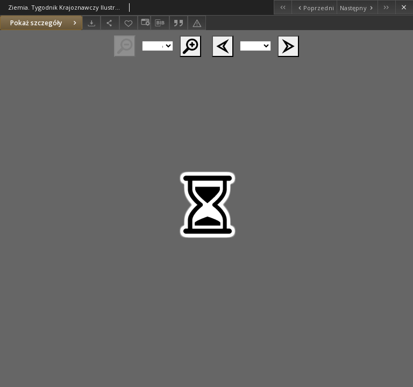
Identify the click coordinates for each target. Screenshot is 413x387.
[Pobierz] (91, 23)
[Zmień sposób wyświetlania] (144, 23)
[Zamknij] (404, 7)
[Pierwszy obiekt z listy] (282, 7)
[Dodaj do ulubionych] (128, 23)
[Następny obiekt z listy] (357, 7)
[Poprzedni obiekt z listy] (313, 7)
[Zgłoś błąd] (197, 23)
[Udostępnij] (110, 23)
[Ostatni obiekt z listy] (386, 7)
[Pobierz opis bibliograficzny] (160, 23)
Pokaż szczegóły (44, 22)
